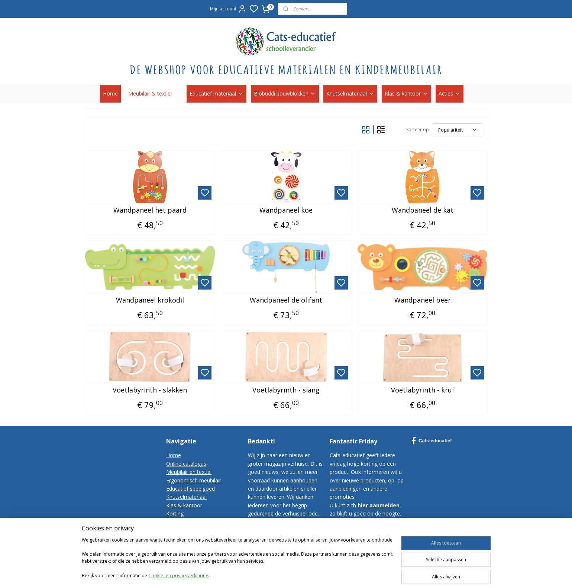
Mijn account (228, 8)
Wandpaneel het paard (149, 210)
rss (375, 574)
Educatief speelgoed (190, 488)
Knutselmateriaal (350, 93)
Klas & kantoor (406, 93)
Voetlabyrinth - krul (422, 390)
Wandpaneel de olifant (286, 300)
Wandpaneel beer (422, 300)
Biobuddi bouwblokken (285, 93)
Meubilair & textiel (153, 93)
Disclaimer (178, 546)
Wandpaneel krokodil (150, 300)
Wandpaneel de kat (422, 210)
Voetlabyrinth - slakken (150, 390)
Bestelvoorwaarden (189, 530)
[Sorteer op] (456, 130)
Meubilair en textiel (188, 471)
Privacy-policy (182, 538)
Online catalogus (186, 463)
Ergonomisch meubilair (193, 480)
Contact (175, 522)
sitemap (359, 574)
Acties (449, 93)
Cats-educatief (431, 441)
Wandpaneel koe (286, 210)
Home (110, 93)
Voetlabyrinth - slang (286, 390)
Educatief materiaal (216, 93)
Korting (175, 513)
